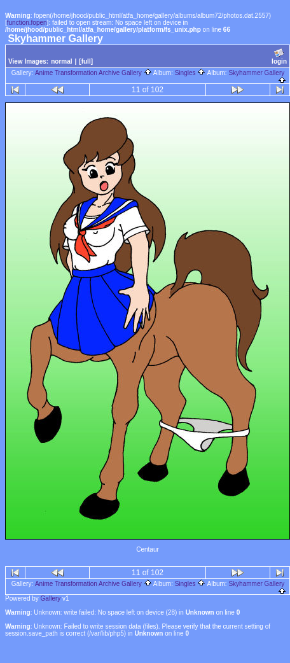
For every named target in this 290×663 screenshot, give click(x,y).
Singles (190, 72)
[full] (86, 61)
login (279, 56)
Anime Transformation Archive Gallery (93, 72)
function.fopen (27, 22)
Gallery (51, 598)
